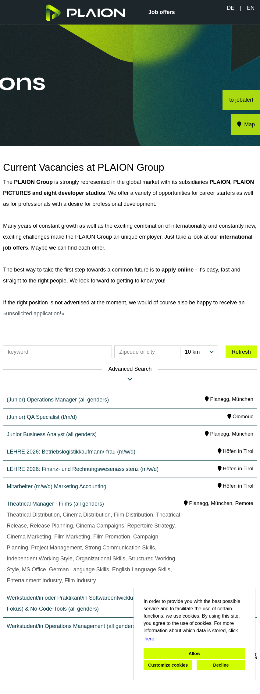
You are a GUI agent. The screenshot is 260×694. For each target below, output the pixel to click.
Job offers (161, 12)
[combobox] (199, 351)
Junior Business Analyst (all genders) (52, 434)
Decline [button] (221, 665)
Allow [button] (194, 653)
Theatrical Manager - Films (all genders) (55, 504)
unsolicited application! (33, 313)
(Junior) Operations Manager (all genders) (58, 400)
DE (230, 8)
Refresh (241, 352)
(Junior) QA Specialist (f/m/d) (42, 417)
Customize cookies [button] (168, 665)
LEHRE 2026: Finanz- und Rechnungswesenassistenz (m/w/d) (82, 469)
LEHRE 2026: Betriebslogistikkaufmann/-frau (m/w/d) (71, 452)
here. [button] (149, 638)
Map (245, 124)
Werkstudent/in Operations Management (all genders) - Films (81, 626)
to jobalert (241, 100)
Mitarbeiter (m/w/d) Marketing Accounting (56, 486)
